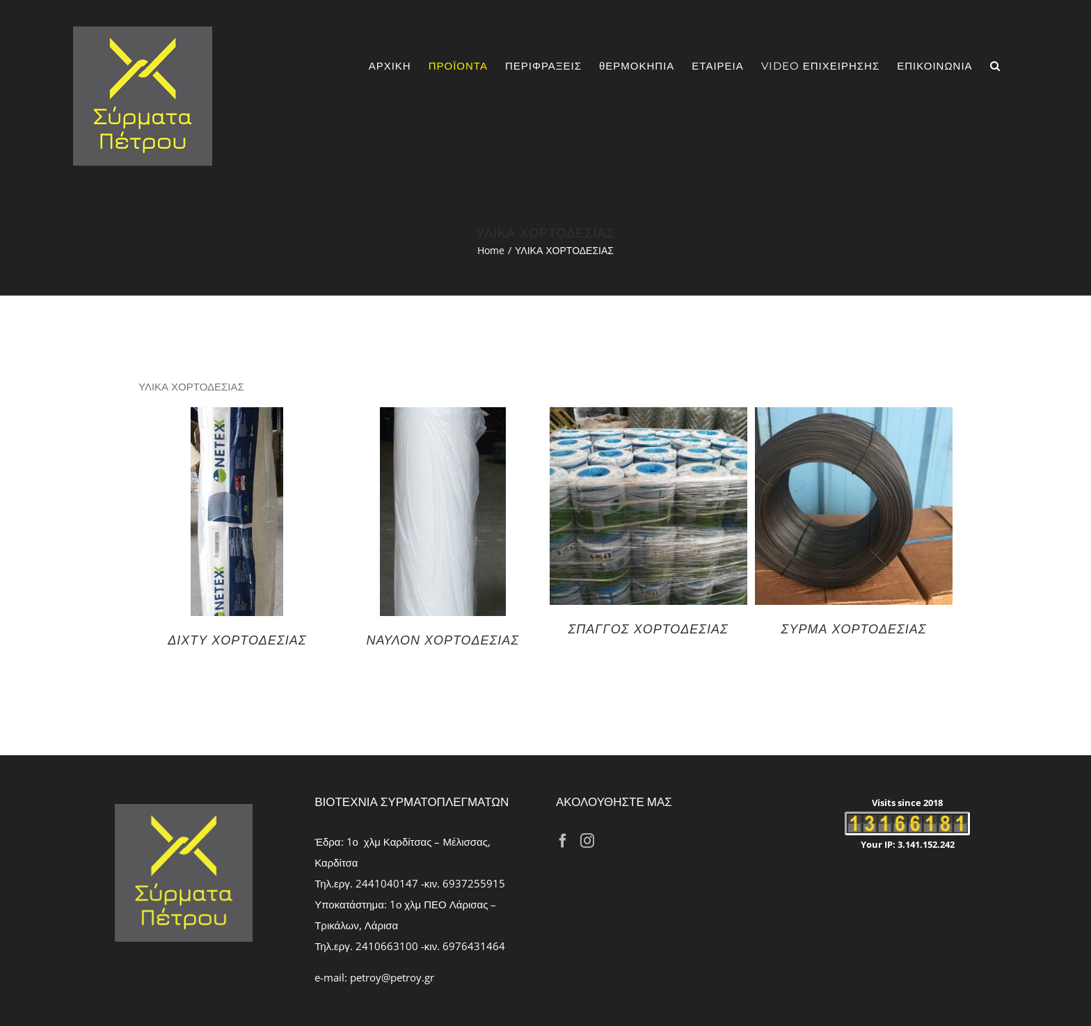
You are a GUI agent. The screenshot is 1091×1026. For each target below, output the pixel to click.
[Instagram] (587, 841)
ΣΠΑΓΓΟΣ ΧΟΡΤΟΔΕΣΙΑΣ (648, 628)
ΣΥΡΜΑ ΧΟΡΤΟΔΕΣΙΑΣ (854, 628)
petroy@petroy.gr (392, 977)
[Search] (995, 65)
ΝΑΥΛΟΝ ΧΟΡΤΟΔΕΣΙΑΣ (442, 639)
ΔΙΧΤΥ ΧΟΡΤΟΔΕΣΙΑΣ (237, 639)
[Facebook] (563, 841)
